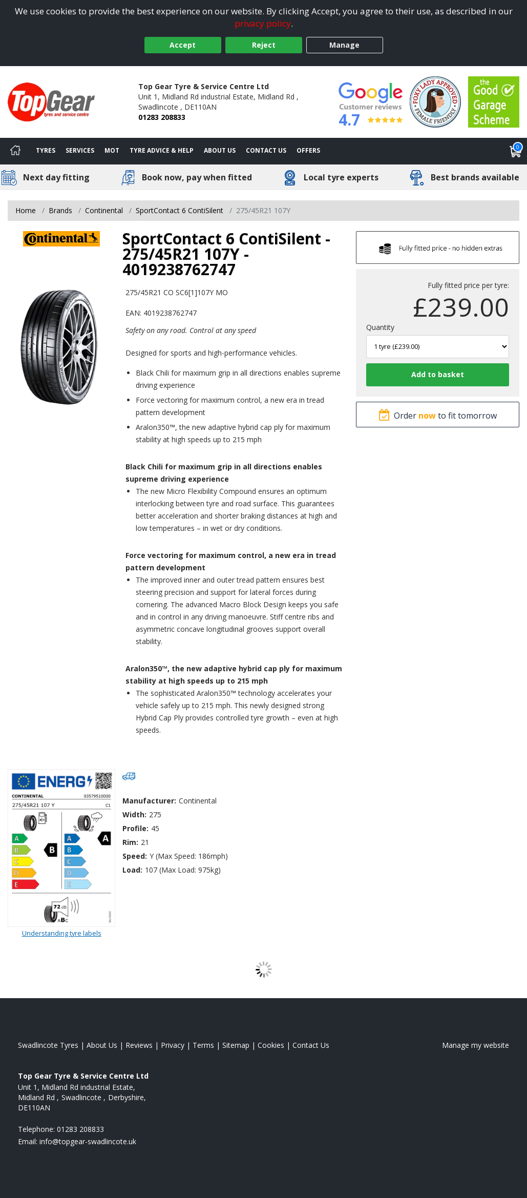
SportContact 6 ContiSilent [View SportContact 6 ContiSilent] (179, 210)
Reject (264, 45)
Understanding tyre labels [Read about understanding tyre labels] (61, 933)
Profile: (135, 828)
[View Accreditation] (435, 101)
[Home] (15, 151)
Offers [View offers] (308, 150)
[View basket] (515, 151)
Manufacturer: (149, 800)
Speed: (134, 856)
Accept (183, 45)
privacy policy (263, 23)
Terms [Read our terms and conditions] (203, 1045)
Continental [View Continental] (104, 210)
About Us (220, 150)
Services (80, 150)
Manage (344, 45)
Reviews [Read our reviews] (139, 1045)
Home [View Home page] (25, 210)
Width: (134, 814)
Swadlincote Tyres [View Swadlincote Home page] (48, 1045)
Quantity (380, 327)
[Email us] (87, 1141)
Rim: (130, 842)
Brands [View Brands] (60, 210)
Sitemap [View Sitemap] (235, 1045)
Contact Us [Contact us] (266, 150)
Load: (132, 870)
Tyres (45, 150)
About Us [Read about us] (102, 1045)
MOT (111, 150)
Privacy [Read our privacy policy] (172, 1045)
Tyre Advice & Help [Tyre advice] (162, 150)
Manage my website (475, 1045)
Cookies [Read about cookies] (271, 1045)
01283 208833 (161, 117)
